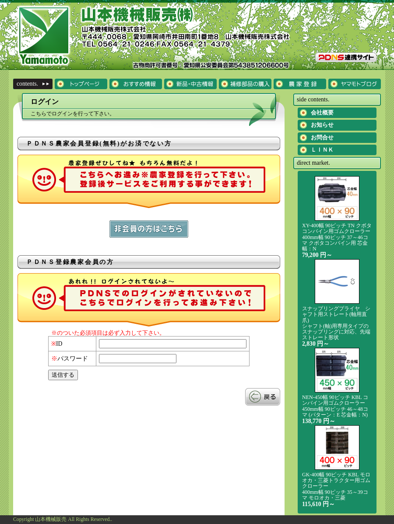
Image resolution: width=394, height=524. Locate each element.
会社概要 (322, 112)
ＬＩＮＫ (322, 149)
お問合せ (322, 137)
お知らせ (322, 124)
